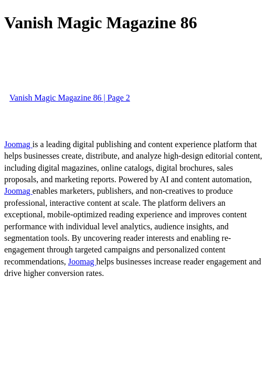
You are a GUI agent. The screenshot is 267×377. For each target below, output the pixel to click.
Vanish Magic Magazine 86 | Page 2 (69, 97)
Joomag (18, 144)
